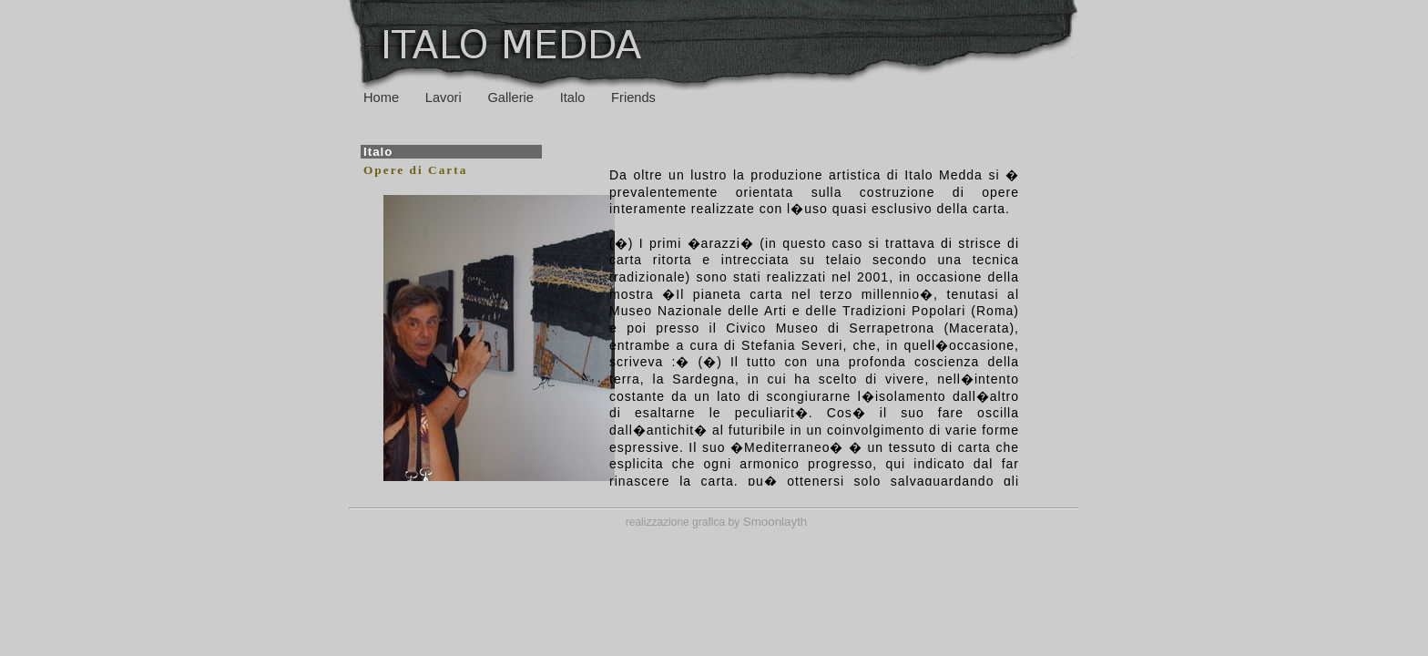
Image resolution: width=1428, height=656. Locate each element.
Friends (633, 97)
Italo (573, 97)
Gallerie (510, 97)
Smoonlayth (773, 521)
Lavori (443, 97)
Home (381, 97)
